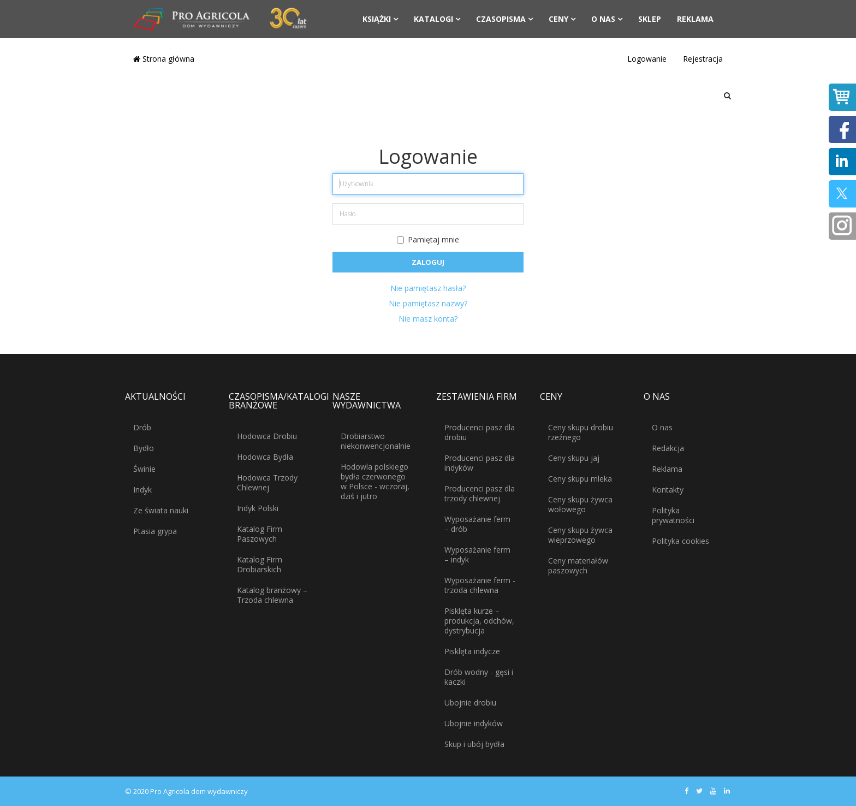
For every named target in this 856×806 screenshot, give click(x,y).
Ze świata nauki (160, 510)
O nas (603, 19)
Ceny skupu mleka (580, 478)
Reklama (695, 19)
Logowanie (647, 59)
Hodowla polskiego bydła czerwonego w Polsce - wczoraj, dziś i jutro (375, 481)
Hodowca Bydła (265, 457)
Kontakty (667, 489)
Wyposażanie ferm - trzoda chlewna (479, 585)
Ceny (558, 19)
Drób (142, 427)
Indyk (142, 489)
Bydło (143, 448)
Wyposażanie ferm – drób (477, 524)
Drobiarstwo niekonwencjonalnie (376, 441)
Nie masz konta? (428, 318)
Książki (376, 19)
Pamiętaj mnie (428, 239)
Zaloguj (428, 262)
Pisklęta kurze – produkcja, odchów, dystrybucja (479, 621)
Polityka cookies (680, 541)
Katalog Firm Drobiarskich (259, 564)
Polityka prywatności (673, 515)
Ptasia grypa (155, 531)
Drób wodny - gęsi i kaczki (478, 677)
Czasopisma (501, 19)
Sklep (649, 19)
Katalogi (433, 19)
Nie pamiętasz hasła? (428, 288)
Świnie (144, 469)
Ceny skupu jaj (573, 458)
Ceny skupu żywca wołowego (580, 504)
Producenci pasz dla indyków (479, 463)
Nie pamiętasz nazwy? (428, 303)
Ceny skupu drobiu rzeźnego (580, 432)
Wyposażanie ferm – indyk (477, 554)
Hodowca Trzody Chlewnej (267, 482)
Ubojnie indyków (473, 723)
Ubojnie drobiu (470, 702)
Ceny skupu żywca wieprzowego (580, 535)
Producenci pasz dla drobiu (479, 432)
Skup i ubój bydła (474, 744)
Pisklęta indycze (472, 651)
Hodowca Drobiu (267, 436)
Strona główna (163, 59)
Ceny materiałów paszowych (578, 565)
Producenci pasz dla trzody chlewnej (479, 493)
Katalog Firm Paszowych (259, 534)
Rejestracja (703, 59)
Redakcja (668, 448)
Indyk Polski (257, 508)
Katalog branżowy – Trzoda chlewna (272, 595)
